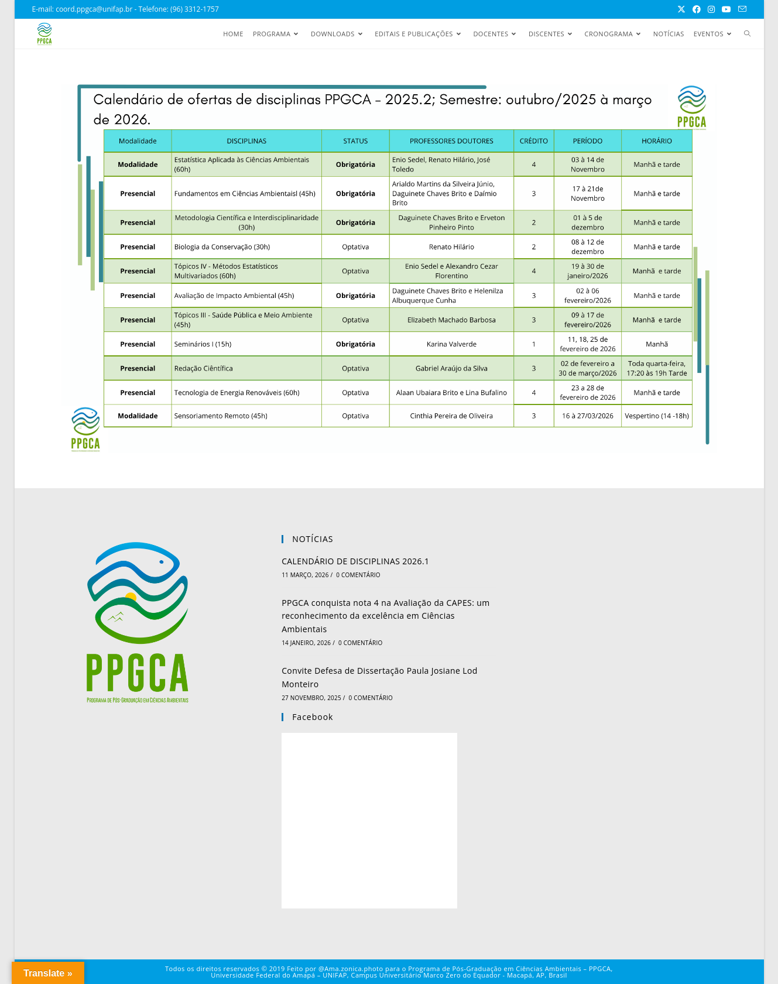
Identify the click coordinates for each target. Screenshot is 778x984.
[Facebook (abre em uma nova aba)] (696, 9)
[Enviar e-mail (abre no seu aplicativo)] (740, 9)
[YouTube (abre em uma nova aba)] (726, 9)
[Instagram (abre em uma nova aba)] (711, 9)
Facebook (312, 716)
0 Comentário (358, 575)
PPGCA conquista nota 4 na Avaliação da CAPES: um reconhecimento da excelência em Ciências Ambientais (385, 616)
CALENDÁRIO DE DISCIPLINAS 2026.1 (355, 561)
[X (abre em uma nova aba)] (681, 9)
